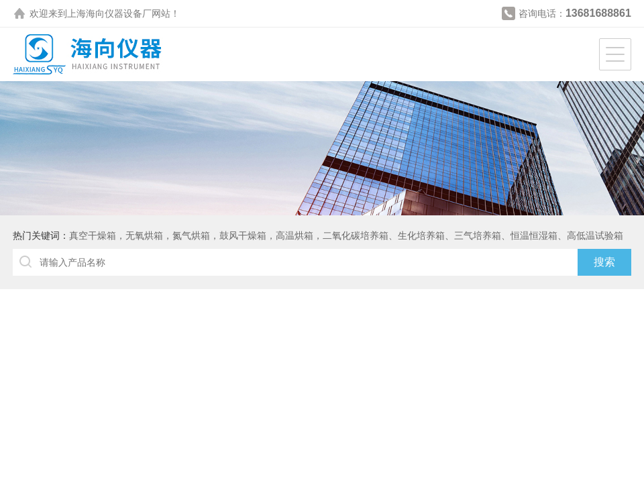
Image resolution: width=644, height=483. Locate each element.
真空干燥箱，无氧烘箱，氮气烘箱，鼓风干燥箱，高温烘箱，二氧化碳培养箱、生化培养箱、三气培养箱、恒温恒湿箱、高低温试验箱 (346, 235)
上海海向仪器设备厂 (109, 13)
